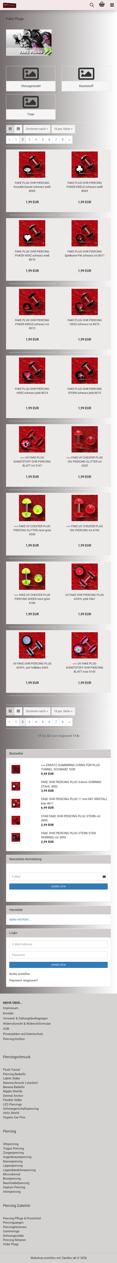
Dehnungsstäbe (13, 1236)
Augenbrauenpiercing (17, 1157)
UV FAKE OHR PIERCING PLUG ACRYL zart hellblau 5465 (32, 665)
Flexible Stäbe (12, 1100)
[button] (10, 129)
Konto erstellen (19, 974)
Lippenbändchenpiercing (19, 1170)
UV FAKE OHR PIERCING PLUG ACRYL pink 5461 (84, 596)
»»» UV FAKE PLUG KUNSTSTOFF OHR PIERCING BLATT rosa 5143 (84, 667)
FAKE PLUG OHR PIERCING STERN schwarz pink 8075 (84, 390)
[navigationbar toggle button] (112, 5)
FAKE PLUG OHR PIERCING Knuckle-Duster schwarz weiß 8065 (32, 186)
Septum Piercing (14, 1187)
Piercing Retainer (14, 1240)
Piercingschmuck (17, 1057)
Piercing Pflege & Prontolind (22, 1218)
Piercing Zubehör (16, 1205)
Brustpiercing (12, 1178)
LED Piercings (12, 1104)
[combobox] (37, 129)
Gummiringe (11, 1231)
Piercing (9, 1131)
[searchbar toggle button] (92, 5)
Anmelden (58, 886)
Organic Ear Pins (14, 1117)
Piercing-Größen (14, 1039)
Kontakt (8, 1013)
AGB (6, 1029)
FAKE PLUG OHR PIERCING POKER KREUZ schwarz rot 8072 (32, 324)
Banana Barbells (14, 1087)
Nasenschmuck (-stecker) (20, 1083)
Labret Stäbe (11, 1078)
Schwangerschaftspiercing (21, 1109)
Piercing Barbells (14, 1074)
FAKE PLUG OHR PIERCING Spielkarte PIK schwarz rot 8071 (85, 253)
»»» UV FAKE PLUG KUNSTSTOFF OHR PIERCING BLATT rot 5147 (32, 461)
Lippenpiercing (13, 1165)
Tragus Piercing (13, 1148)
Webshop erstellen (43, 1258)
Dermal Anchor (13, 1096)
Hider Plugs (11, 1244)
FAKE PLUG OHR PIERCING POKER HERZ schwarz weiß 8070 (32, 255)
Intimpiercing (12, 1192)
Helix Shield (11, 1113)
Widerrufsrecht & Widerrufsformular (27, 1023)
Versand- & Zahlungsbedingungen (25, 1018)
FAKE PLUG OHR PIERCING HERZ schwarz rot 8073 (84, 322)
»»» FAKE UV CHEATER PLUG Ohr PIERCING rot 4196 (84, 528)
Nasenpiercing (12, 1161)
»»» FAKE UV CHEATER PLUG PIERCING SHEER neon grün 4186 (32, 599)
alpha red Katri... (20, 919)
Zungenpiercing (13, 1153)
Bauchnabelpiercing (16, 1183)
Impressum (10, 1008)
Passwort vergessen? (23, 980)
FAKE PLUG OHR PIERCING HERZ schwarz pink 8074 (32, 390)
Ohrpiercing (10, 1144)
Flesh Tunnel (11, 1070)
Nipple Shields (12, 1091)
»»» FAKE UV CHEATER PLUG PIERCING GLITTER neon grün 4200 (32, 530)
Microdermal (11, 1174)
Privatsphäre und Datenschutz (23, 1034)
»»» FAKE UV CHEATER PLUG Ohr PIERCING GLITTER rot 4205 (84, 461)
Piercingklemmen (14, 1227)
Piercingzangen (13, 1222)
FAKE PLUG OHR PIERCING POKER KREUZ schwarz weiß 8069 (84, 186)
